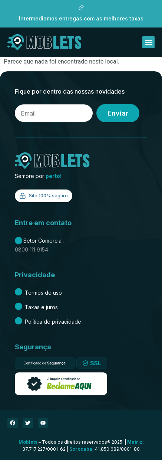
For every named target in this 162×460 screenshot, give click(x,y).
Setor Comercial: (39, 240)
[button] (148, 42)
